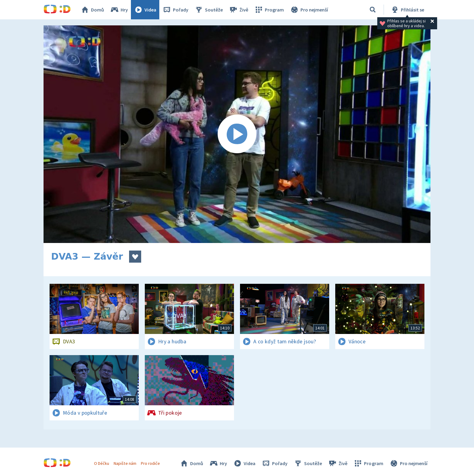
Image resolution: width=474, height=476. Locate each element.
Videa (145, 9)
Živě (238, 9)
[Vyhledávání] (373, 9)
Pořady (175, 9)
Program (269, 9)
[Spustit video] (237, 134)
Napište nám (125, 463)
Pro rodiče (150, 463)
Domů (92, 9)
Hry (119, 9)
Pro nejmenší (309, 9)
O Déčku (101, 463)
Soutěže (208, 9)
